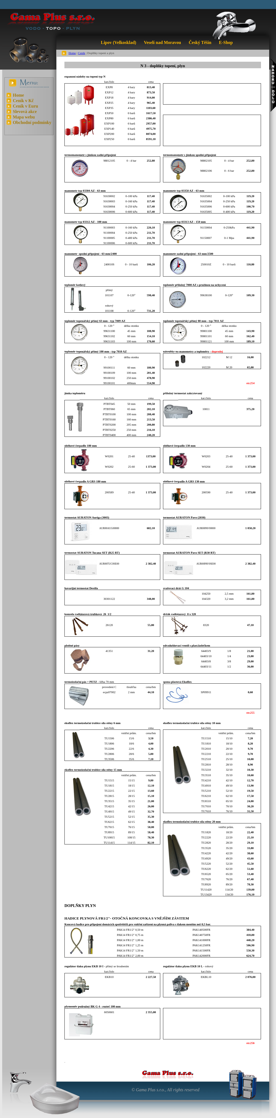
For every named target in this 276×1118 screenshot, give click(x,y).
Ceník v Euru (25, 106)
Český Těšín (200, 42)
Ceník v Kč (23, 100)
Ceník (81, 53)
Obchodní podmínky (32, 122)
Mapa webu (24, 117)
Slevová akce (25, 111)
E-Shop (226, 42)
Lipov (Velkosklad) (118, 42)
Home (72, 53)
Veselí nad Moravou (162, 42)
